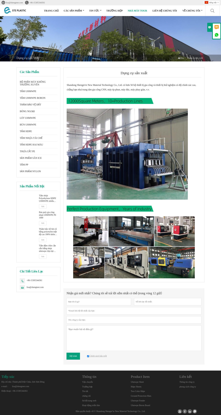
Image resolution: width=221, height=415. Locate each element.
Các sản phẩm (74, 10)
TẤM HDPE (26, 131)
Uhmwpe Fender (138, 401)
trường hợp (114, 10)
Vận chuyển (87, 382)
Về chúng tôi (193, 10)
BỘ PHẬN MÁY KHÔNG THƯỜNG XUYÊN (33, 83)
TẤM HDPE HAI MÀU (31, 144)
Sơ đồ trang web (89, 401)
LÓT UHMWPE (28, 118)
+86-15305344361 (37, 3)
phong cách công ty (187, 387)
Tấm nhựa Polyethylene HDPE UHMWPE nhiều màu (47, 198)
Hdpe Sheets (136, 387)
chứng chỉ (86, 396)
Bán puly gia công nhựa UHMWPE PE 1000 (47, 215)
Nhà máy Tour (137, 10)
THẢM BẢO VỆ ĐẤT (30, 104)
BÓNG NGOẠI (27, 111)
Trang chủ (51, 10)
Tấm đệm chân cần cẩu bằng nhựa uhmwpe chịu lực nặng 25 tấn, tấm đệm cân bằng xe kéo (47, 249)
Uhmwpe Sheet (137, 382)
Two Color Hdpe (138, 391)
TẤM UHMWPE (28, 91)
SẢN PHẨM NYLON (30, 171)
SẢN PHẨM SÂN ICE (31, 158)
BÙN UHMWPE (28, 124)
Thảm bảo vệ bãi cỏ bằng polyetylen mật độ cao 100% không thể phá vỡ (48, 232)
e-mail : (5, 386)
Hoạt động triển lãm (91, 405)
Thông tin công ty (187, 382)
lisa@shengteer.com (14, 3)
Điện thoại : (7, 391)
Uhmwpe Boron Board (140, 405)
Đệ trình (73, 356)
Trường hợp (87, 387)
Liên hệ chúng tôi (165, 10)
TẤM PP (24, 164)
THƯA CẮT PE (27, 151)
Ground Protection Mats (141, 396)
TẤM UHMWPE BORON (32, 98)
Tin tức (95, 10)
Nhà (182, 58)
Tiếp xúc (8, 377)
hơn (42, 206)
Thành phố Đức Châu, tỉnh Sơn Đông (28, 382)
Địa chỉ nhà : (7, 382)
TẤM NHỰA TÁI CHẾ (31, 138)
